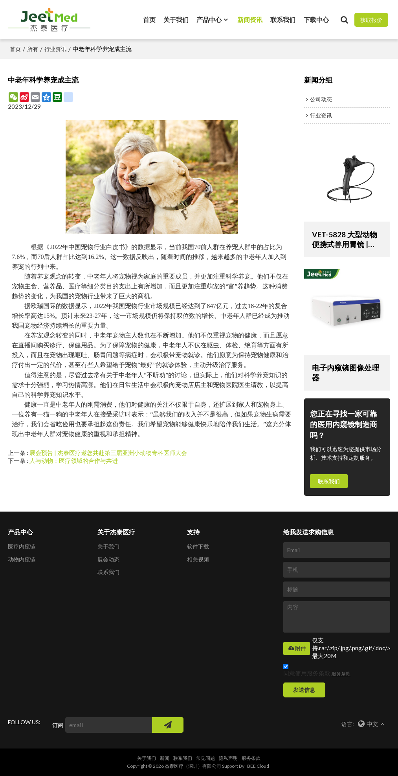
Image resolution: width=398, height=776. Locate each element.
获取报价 (371, 20)
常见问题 (205, 758)
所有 (32, 49)
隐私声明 (228, 758)
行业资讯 (55, 49)
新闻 (164, 758)
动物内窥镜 (21, 559)
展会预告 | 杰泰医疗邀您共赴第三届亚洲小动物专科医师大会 (108, 452)
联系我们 (282, 19)
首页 (149, 19)
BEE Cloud (258, 766)
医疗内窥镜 (21, 546)
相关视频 (198, 559)
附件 (296, 648)
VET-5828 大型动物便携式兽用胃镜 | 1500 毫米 (344, 239)
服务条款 (341, 674)
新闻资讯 (249, 19)
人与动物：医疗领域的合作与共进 (73, 460)
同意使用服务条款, (316, 671)
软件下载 (198, 546)
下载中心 (316, 19)
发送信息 (304, 689)
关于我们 (176, 19)
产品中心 (209, 19)
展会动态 (108, 559)
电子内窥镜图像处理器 (345, 372)
